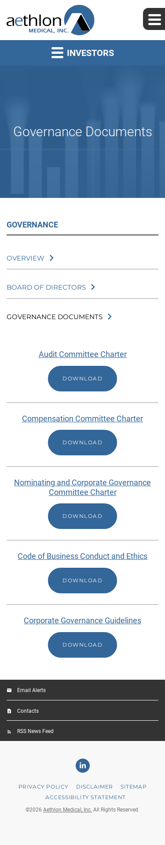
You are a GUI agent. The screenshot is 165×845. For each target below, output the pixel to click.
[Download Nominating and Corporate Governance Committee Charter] (82, 503)
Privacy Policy (43, 786)
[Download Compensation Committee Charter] (82, 435)
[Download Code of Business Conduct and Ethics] (82, 572)
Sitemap (134, 786)
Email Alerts (31, 690)
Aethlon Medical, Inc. (67, 810)
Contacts (28, 711)
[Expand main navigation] (154, 19)
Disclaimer (94, 786)
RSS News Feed (35, 731)
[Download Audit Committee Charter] (82, 370)
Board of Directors (46, 287)
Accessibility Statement (85, 797)
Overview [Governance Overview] (25, 258)
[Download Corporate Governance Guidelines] (82, 637)
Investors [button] (82, 52)
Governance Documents (55, 317)
